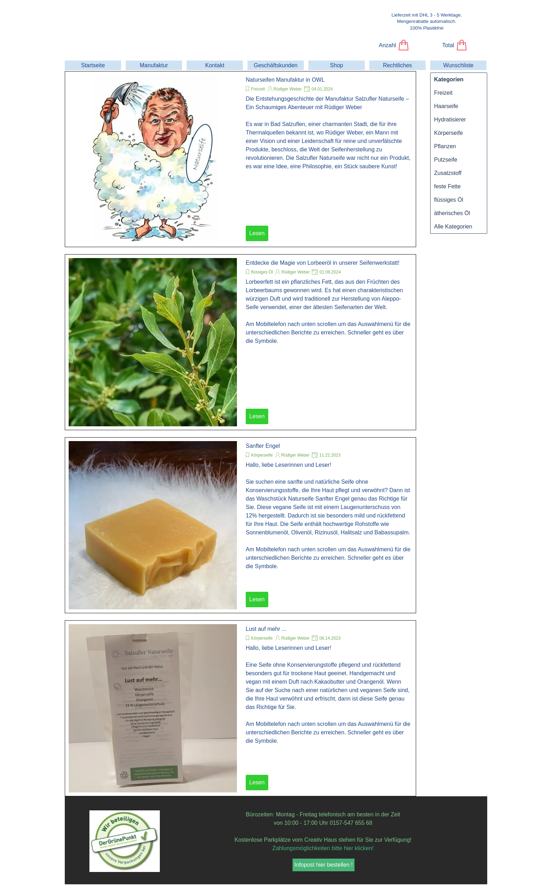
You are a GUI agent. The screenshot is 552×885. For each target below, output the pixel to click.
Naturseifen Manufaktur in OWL (285, 80)
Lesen (257, 233)
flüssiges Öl (262, 272)
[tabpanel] (427, 21)
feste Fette (447, 186)
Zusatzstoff (448, 173)
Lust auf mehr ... (266, 629)
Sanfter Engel (263, 446)
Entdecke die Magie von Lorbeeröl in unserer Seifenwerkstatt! (323, 263)
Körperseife (261, 455)
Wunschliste (458, 65)
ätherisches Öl (452, 213)
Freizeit (258, 89)
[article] (240, 159)
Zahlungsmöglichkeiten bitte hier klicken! (323, 848)
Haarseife (446, 106)
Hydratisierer (450, 120)
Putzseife (445, 160)
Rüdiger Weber (288, 89)
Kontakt (214, 65)
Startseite (93, 65)
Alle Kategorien (453, 227)
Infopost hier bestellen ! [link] (323, 865)
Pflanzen (445, 146)
